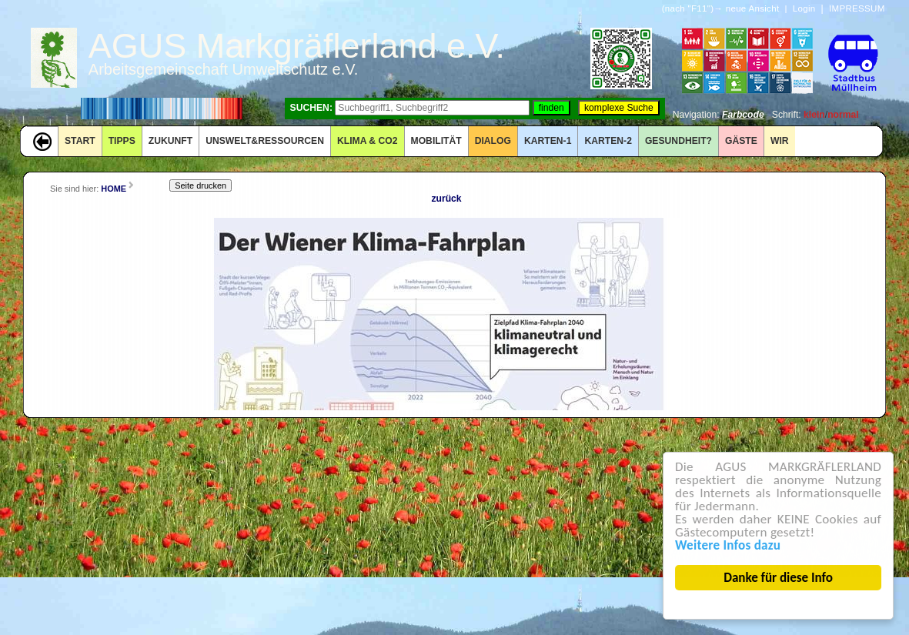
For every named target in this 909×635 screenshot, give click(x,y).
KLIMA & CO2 (367, 140)
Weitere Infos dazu (728, 545)
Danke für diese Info (779, 578)
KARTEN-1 (547, 140)
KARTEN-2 (607, 140)
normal (843, 114)
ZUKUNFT (170, 140)
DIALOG (493, 140)
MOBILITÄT (436, 140)
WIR (779, 140)
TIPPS (122, 140)
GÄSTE (741, 140)
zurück (446, 198)
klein (814, 114)
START (80, 140)
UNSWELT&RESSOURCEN (265, 140)
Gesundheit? (678, 140)
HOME (113, 188)
